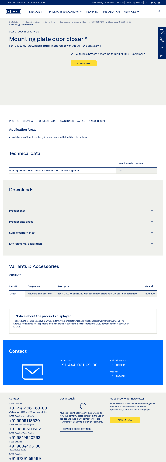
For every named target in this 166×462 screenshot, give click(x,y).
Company (119, 3)
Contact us (83, 63)
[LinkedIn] (152, 3)
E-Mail (16, 319)
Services (130, 11)
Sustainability (97, 3)
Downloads (66, 113)
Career (128, 3)
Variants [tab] (15, 267)
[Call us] (162, 39)
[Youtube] (159, 3)
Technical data (46, 113)
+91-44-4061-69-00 (28, 400)
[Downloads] (162, 55)
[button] (138, 3)
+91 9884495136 (24, 438)
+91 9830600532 (25, 421)
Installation (111, 11)
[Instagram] (155, 3)
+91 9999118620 (24, 413)
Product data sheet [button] (81, 214)
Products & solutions (64, 11)
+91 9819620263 (24, 430)
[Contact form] (162, 47)
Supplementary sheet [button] (81, 225)
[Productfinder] (162, 31)
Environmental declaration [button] (81, 236)
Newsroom (109, 3)
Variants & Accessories (92, 113)
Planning (92, 11)
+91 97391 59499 (25, 451)
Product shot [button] (81, 203)
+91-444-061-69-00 (79, 357)
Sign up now (125, 413)
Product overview (21, 113)
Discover (35, 11)
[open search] (159, 11)
